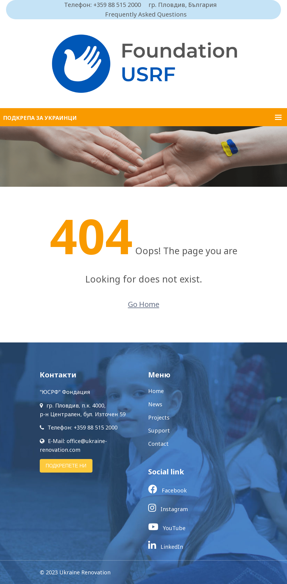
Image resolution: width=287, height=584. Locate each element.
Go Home (143, 304)
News (155, 404)
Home (156, 391)
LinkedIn (165, 546)
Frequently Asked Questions (146, 14)
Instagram (168, 509)
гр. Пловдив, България (182, 5)
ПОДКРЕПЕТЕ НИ (66, 465)
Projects (159, 417)
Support (159, 430)
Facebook (167, 490)
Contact (158, 443)
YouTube (167, 528)
